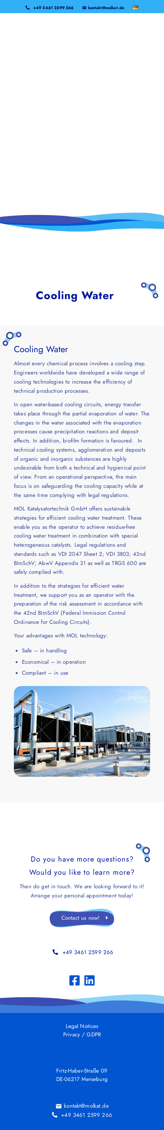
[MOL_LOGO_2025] (67, 29)
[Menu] (138, 29)
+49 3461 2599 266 (53, 7)
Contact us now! (80, 918)
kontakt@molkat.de (106, 7)
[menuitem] (49, 5)
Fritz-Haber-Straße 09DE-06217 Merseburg (82, 1075)
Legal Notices (82, 1026)
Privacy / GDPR (82, 1034)
